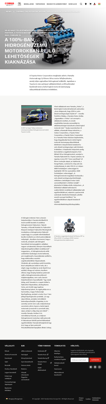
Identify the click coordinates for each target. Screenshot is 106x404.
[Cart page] (90, 4)
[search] (81, 4)
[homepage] (9, 4)
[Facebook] (95, 367)
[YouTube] (91, 367)
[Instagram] (99, 367)
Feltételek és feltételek (96, 399)
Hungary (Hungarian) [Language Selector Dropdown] (14, 399)
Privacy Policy (81, 399)
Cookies (88, 399)
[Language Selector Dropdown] (99, 4)
